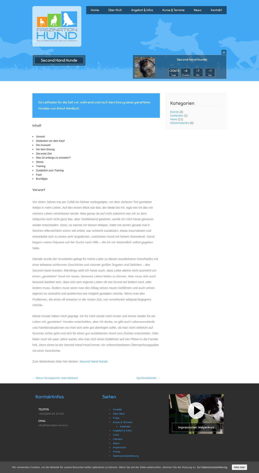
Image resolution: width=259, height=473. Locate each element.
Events (174, 112)
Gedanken (176, 115)
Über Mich (115, 10)
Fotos (116, 417)
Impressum (119, 447)
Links (116, 434)
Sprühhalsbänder (148, 378)
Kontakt (216, 10)
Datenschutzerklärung (125, 455)
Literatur (118, 439)
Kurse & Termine (173, 10)
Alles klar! (239, 467)
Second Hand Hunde (192, 60)
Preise (116, 451)
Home (95, 10)
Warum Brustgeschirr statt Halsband (55, 378)
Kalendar (125, 426)
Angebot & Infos (142, 10)
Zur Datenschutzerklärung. (212, 467)
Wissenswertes (179, 122)
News (198, 10)
